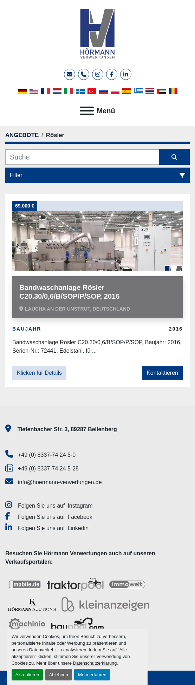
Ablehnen (58, 674)
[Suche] (82, 157)
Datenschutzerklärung (95, 663)
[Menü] (87, 111)
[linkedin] (125, 74)
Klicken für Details (39, 373)
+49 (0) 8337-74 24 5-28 (48, 469)
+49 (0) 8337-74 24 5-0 (47, 455)
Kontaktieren (162, 373)
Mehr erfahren (92, 674)
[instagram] (97, 74)
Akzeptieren (27, 674)
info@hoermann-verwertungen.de (60, 482)
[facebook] (111, 74)
